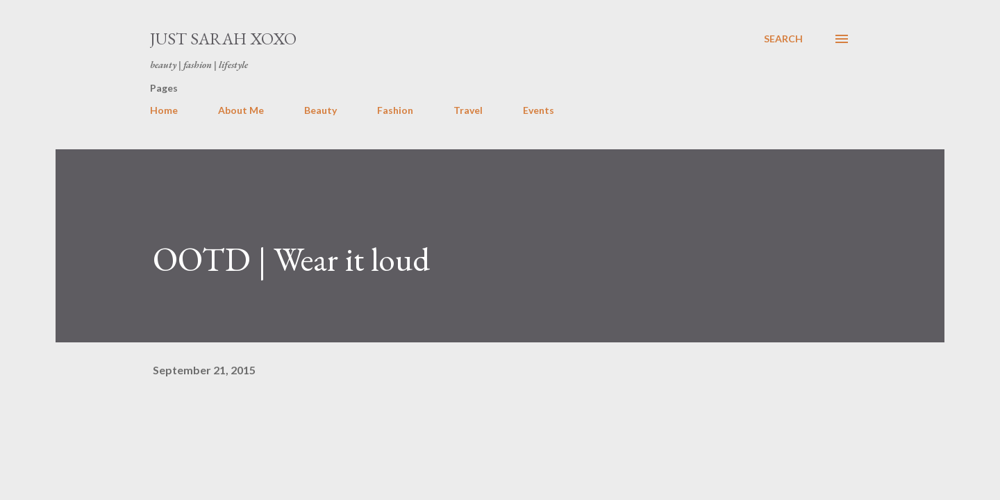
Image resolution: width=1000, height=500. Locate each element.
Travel (468, 110)
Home (164, 110)
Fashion (395, 110)
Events (538, 110)
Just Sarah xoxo (223, 38)
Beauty (320, 110)
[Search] (783, 39)
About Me (241, 110)
